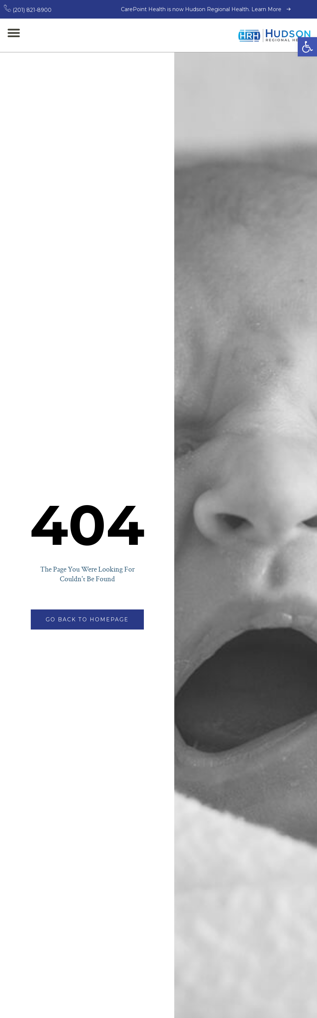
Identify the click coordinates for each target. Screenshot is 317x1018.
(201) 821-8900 (28, 10)
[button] (307, 46)
